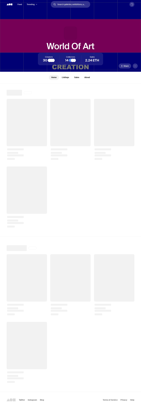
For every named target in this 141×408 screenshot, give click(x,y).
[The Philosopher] (49, 60)
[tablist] (70, 77)
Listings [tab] (65, 77)
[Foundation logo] (9, 4)
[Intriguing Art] (51, 60)
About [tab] (87, 77)
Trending (31, 4)
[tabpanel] (70, 237)
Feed (19, 4)
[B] (72, 60)
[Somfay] (53, 60)
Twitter (22, 400)
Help (132, 400)
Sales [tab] (76, 77)
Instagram (32, 400)
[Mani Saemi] (74, 60)
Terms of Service (110, 400)
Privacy (123, 400)
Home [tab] (54, 77)
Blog (42, 400)
